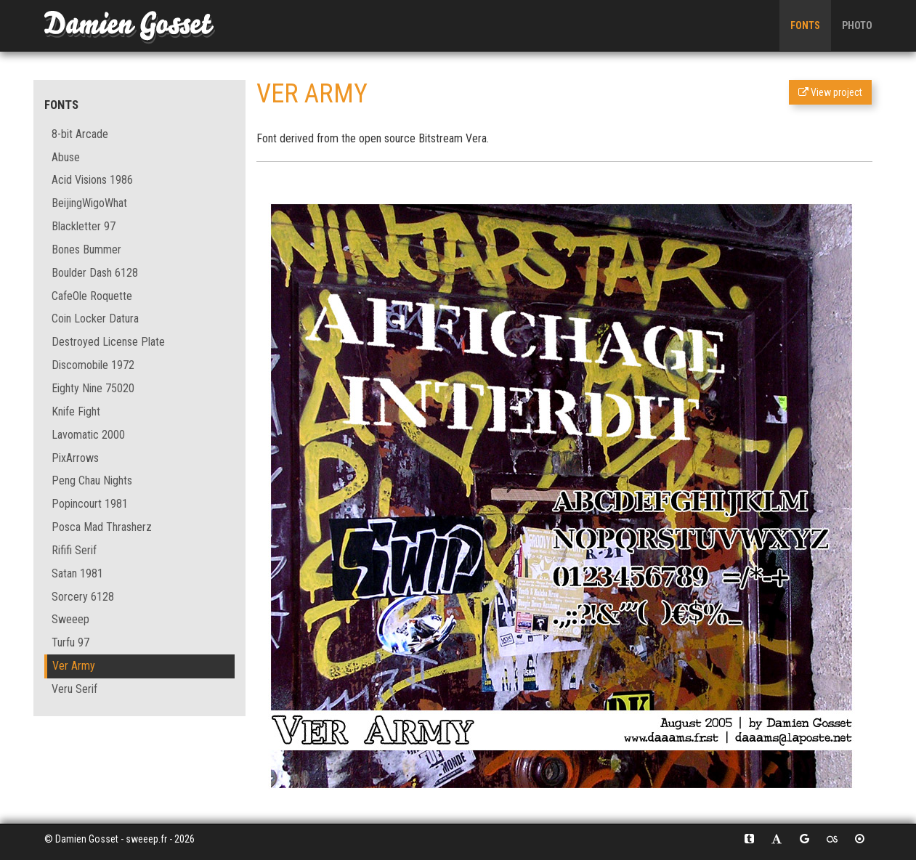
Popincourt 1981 (90, 504)
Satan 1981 (77, 573)
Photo (857, 25)
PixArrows (75, 458)
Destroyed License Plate (108, 342)
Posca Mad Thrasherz (102, 527)
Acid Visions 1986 (92, 180)
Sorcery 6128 (83, 597)
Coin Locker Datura (95, 318)
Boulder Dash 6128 (95, 273)
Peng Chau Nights (92, 480)
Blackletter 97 (83, 226)
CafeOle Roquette (92, 296)
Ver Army (73, 666)
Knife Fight (76, 411)
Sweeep (70, 619)
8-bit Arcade (80, 134)
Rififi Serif (74, 550)
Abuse (66, 157)
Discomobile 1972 (93, 365)
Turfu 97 (70, 642)
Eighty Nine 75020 (93, 388)
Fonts (805, 25)
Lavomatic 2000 (88, 435)
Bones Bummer (86, 249)
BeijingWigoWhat (89, 203)
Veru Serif (74, 689)
